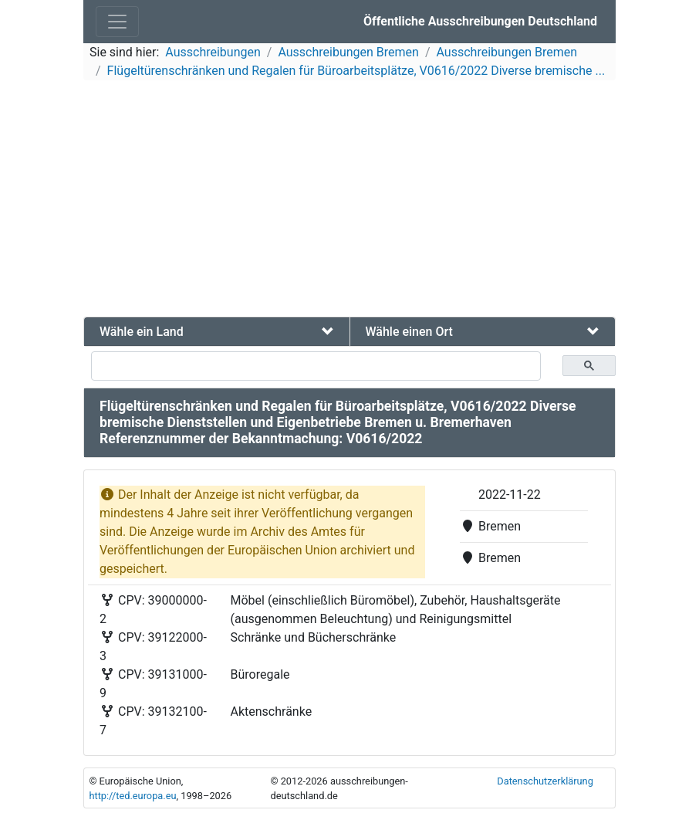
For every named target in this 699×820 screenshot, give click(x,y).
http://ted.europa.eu (132, 795)
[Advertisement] (349, 201)
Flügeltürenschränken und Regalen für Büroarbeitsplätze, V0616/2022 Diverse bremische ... (356, 70)
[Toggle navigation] (117, 21)
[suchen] (316, 366)
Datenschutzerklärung (545, 781)
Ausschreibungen (212, 52)
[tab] (217, 331)
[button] (217, 331)
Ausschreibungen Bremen (348, 52)
